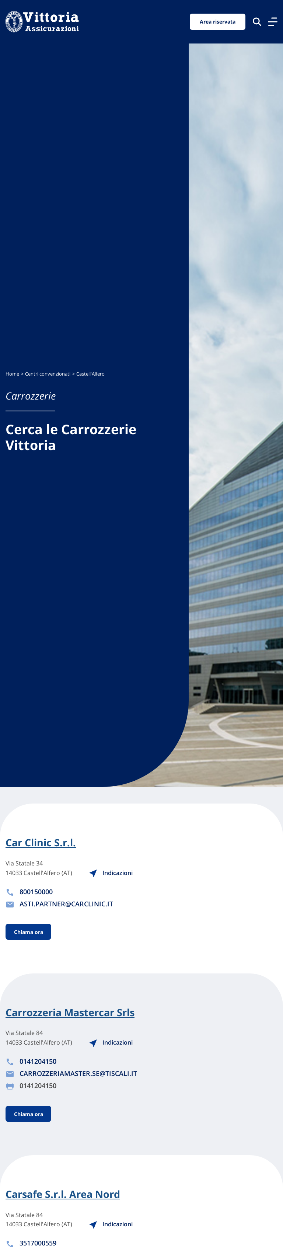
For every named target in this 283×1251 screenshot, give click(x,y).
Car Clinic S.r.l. (41, 842)
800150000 (36, 891)
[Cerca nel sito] (257, 21)
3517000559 (38, 1242)
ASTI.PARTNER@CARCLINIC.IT (66, 903)
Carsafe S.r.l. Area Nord (63, 1194)
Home (12, 374)
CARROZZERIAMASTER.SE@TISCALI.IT (78, 1073)
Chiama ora (28, 931)
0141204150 (38, 1061)
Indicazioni (111, 873)
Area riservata (217, 21)
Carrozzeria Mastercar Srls (70, 1012)
